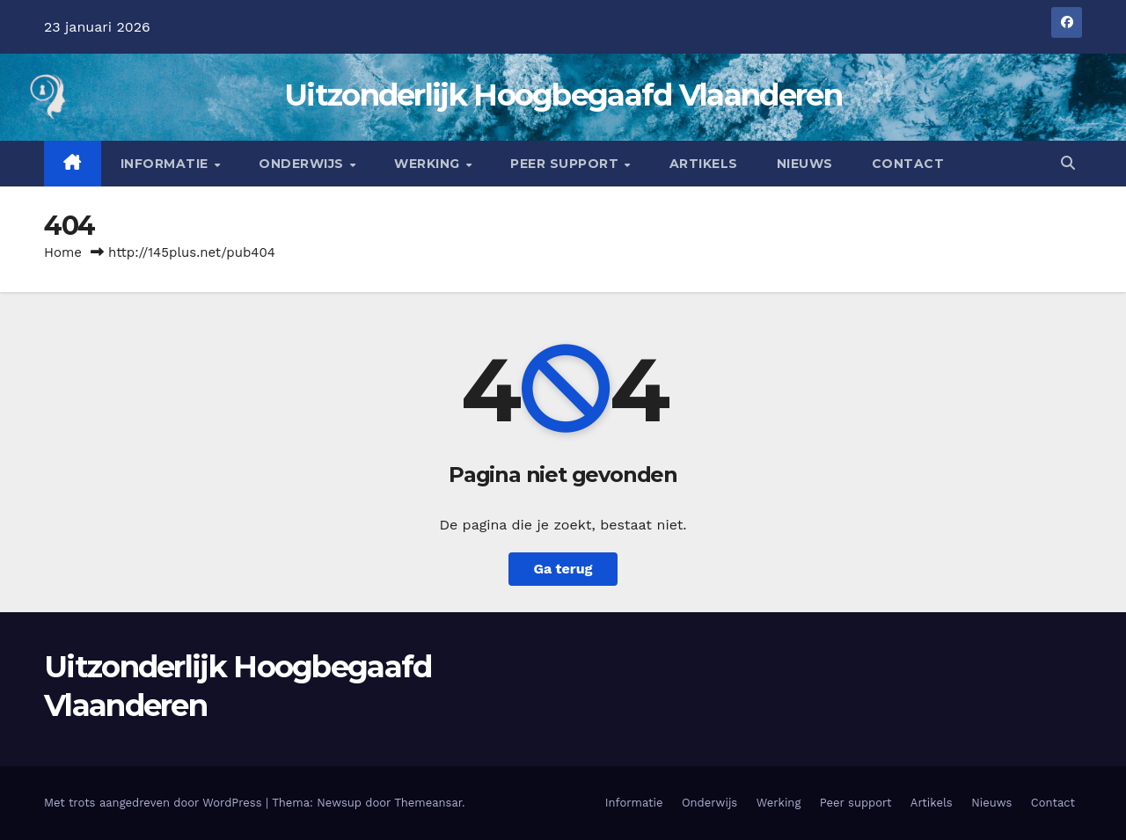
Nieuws (805, 164)
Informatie (167, 164)
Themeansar (428, 802)
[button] (1068, 163)
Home (63, 252)
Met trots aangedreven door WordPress (155, 802)
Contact (908, 164)
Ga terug (562, 568)
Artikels (703, 164)
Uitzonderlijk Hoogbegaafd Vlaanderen (563, 95)
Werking (429, 164)
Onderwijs (303, 164)
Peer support (566, 164)
